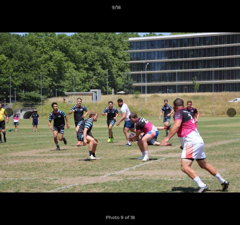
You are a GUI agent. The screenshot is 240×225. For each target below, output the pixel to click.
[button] (217, 9)
